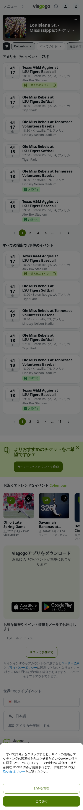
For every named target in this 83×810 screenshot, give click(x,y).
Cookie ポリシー (14, 771)
